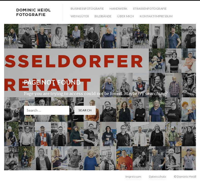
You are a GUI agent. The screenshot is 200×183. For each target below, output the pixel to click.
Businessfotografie (87, 8)
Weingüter (80, 16)
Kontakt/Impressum (156, 16)
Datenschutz (157, 176)
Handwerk (118, 8)
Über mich (125, 16)
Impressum (133, 176)
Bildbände (103, 16)
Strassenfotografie (150, 8)
